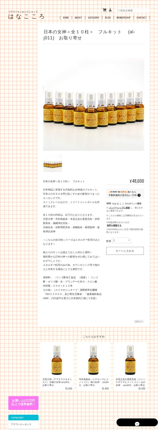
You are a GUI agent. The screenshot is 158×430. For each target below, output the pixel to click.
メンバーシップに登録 (119, 206)
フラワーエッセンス (21, 53)
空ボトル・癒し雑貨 (21, 274)
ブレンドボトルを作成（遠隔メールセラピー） (22, 253)
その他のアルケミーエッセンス (22, 155)
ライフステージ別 (22, 178)
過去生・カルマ (21, 213)
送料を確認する (114, 223)
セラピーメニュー (20, 244)
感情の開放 (18, 201)
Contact (142, 16)
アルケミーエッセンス (21, 127)
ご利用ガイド (17, 321)
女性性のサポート (22, 184)
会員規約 (146, 411)
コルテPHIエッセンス (21, 70)
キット (14, 163)
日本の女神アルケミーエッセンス (22, 137)
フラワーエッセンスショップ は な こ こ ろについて (52, 411)
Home (66, 16)
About (78, 16)
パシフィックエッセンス (22, 62)
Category (93, 16)
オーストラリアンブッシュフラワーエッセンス (22, 92)
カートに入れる (125, 249)
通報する (139, 320)
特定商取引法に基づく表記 (21, 331)
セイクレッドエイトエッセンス (22, 111)
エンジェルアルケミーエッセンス (22, 146)
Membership (124, 16)
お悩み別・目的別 (20, 171)
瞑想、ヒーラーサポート (22, 235)
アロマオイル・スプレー (22, 283)
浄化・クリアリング (22, 226)
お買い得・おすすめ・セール (20, 265)
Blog (108, 16)
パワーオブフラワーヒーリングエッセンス (22, 81)
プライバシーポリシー (93, 411)
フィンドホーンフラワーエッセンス (22, 102)
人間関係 (17, 207)
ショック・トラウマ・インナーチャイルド (22, 193)
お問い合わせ (17, 340)
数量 (108, 239)
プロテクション (21, 219)
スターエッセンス (22, 119)
